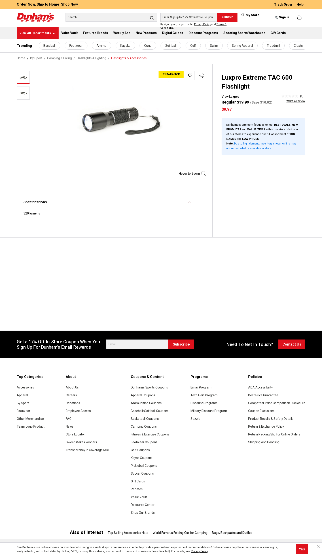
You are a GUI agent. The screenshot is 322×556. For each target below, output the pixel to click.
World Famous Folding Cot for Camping (180, 533)
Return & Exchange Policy (266, 426)
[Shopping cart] (299, 17)
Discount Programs (204, 403)
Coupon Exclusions (261, 411)
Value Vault (139, 497)
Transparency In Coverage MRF (88, 450)
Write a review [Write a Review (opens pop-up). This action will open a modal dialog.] (295, 101)
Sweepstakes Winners (81, 442)
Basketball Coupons (145, 418)
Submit (227, 17)
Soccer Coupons (142, 473)
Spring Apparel (242, 45)
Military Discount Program (209, 411)
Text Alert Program (204, 395)
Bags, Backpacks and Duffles (232, 533)
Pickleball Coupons (144, 465)
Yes (302, 549)
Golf (193, 45)
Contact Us (291, 344)
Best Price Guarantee (263, 395)
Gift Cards (138, 481)
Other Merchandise (30, 418)
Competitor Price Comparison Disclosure (276, 403)
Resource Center (143, 505)
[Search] (111, 17)
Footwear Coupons (144, 442)
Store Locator (75, 434)
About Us (72, 387)
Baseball (49, 45)
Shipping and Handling (264, 442)
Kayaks (125, 45)
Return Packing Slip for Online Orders (274, 434)
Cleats (298, 45)
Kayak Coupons (142, 458)
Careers (71, 395)
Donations (73, 403)
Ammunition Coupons (146, 403)
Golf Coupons (140, 450)
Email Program (201, 387)
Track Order (283, 4)
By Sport (23, 403)
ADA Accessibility (260, 387)
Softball (170, 45)
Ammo (101, 45)
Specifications (35, 202)
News (70, 426)
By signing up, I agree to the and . (193, 26)
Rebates (137, 489)
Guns (147, 45)
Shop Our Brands (143, 512)
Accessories (25, 387)
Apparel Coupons (143, 395)
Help (300, 4)
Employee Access (78, 411)
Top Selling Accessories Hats (128, 533)
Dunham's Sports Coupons (149, 387)
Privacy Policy (202, 24)
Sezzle (195, 418)
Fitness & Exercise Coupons (150, 434)
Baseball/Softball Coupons (150, 411)
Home (21, 58)
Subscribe (181, 344)
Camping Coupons (144, 426)
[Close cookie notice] (318, 546)
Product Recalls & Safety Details (270, 418)
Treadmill (273, 45)
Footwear (76, 45)
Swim (214, 45)
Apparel (22, 395)
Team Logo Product (30, 426)
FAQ (69, 418)
